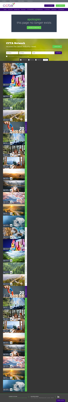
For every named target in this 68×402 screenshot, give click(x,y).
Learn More (57, 46)
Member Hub (61, 5)
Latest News (53, 9)
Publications (39, 59)
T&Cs (19, 397)
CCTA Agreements (39, 9)
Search (4, 1)
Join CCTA (10, 9)
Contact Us (29, 1)
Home (5, 9)
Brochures (32, 59)
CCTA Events (47, 9)
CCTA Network (61, 9)
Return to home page (34, 27)
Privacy (16, 397)
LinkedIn (25, 397)
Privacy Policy (18, 56)
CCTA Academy (50, 5)
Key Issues (23, 9)
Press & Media (21, 1)
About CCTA (12, 1)
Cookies (22, 397)
